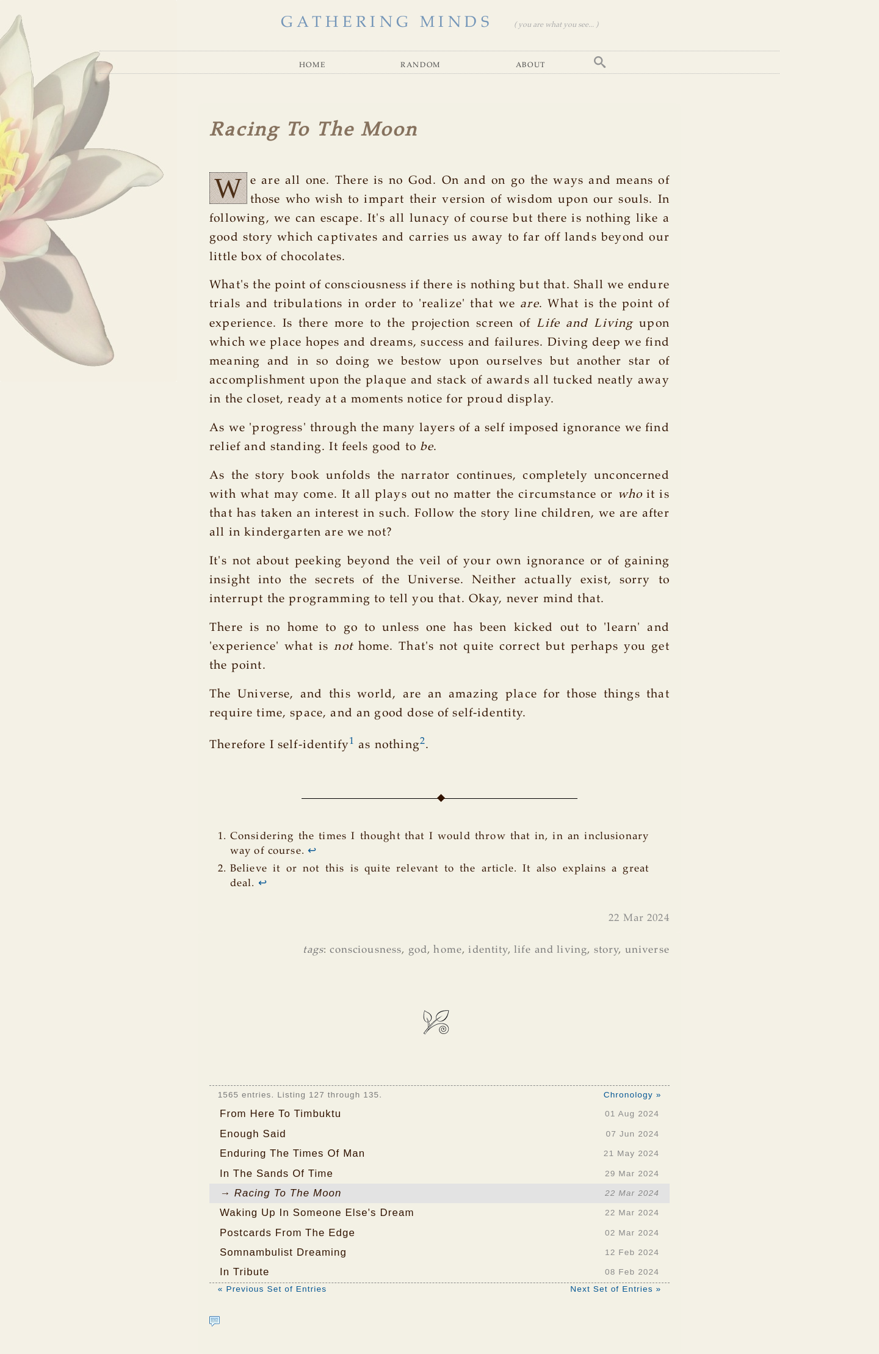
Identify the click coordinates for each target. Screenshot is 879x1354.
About (531, 64)
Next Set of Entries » (615, 1289)
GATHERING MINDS (387, 22)
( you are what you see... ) (556, 25)
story (606, 950)
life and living (550, 950)
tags (313, 950)
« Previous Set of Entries (272, 1289)
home (447, 950)
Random (420, 64)
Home (312, 64)
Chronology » (633, 1094)
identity (487, 950)
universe (647, 950)
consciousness (366, 950)
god (417, 950)
